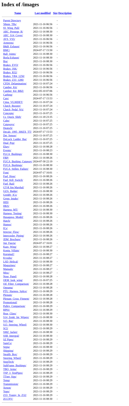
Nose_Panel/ (10, 276)
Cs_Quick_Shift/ (12, 116)
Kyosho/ (7, 257)
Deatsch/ (8, 128)
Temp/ (6, 380)
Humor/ (7, 224)
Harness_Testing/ (12, 213)
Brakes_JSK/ (10, 68)
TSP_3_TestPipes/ (13, 372)
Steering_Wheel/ (12, 358)
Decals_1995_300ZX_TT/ (17, 131)
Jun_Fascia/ (9, 243)
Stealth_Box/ (10, 354)
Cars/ (6, 98)
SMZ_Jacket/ (10, 332)
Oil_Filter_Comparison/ (16, 283)
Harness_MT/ (10, 209)
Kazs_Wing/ (9, 246)
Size (55, 13)
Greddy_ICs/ (10, 194)
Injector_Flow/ (11, 231)
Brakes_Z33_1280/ (13, 79)
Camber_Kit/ (10, 87)
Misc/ (6, 272)
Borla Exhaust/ (11, 57)
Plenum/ (7, 295)
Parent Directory (12, 20)
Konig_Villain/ (11, 250)
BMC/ (6, 50)
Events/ (7, 150)
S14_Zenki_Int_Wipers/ (16, 317)
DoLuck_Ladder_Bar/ (15, 139)
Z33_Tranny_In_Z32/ (15, 395)
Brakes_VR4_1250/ (14, 76)
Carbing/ (8, 94)
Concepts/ (8, 113)
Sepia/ (6, 346)
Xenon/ (7, 387)
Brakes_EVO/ (10, 65)
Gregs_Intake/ (10, 198)
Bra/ (5, 61)
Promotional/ (10, 302)
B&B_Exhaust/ (11, 46)
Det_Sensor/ (9, 135)
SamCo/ (7, 343)
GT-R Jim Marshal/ (13, 187)
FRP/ (6, 157)
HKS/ (6, 206)
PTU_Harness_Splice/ (15, 291)
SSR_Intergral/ (11, 335)
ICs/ (5, 228)
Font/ (6, 172)
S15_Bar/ (8, 321)
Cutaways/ (9, 124)
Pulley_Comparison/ (14, 306)
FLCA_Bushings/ (12, 154)
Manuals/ (8, 269)
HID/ (6, 202)
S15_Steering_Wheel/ (15, 324)
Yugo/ (6, 391)
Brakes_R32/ (10, 72)
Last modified (43, 13)
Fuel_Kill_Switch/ (13, 180)
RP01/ (6, 309)
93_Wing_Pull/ (11, 27)
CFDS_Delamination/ (15, 83)
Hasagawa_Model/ (13, 217)
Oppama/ (8, 287)
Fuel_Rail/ (9, 183)
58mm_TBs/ (10, 24)
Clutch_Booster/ (12, 105)
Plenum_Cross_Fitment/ (16, 298)
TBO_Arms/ (10, 369)
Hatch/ (6, 220)
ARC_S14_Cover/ (13, 35)
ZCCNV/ (8, 398)
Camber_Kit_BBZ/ (13, 91)
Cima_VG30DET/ (13, 102)
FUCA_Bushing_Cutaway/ (17, 161)
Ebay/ (6, 146)
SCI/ (5, 328)
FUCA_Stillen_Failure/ (15, 168)
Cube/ (6, 120)
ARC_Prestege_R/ (13, 31)
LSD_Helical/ (10, 261)
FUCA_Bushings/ (13, 165)
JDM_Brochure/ (12, 239)
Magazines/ (9, 265)
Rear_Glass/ (9, 313)
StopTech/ (8, 361)
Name (17, 13)
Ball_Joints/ (9, 53)
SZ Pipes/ (8, 339)
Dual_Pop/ (9, 142)
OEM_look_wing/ (13, 280)
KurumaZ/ (8, 254)
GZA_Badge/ (10, 191)
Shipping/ (8, 350)
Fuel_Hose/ (9, 176)
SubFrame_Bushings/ (14, 365)
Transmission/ (10, 384)
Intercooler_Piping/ (13, 235)
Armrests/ (8, 42)
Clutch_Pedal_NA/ (13, 109)
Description (65, 13)
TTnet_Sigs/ (9, 376)
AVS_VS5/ (9, 39)
